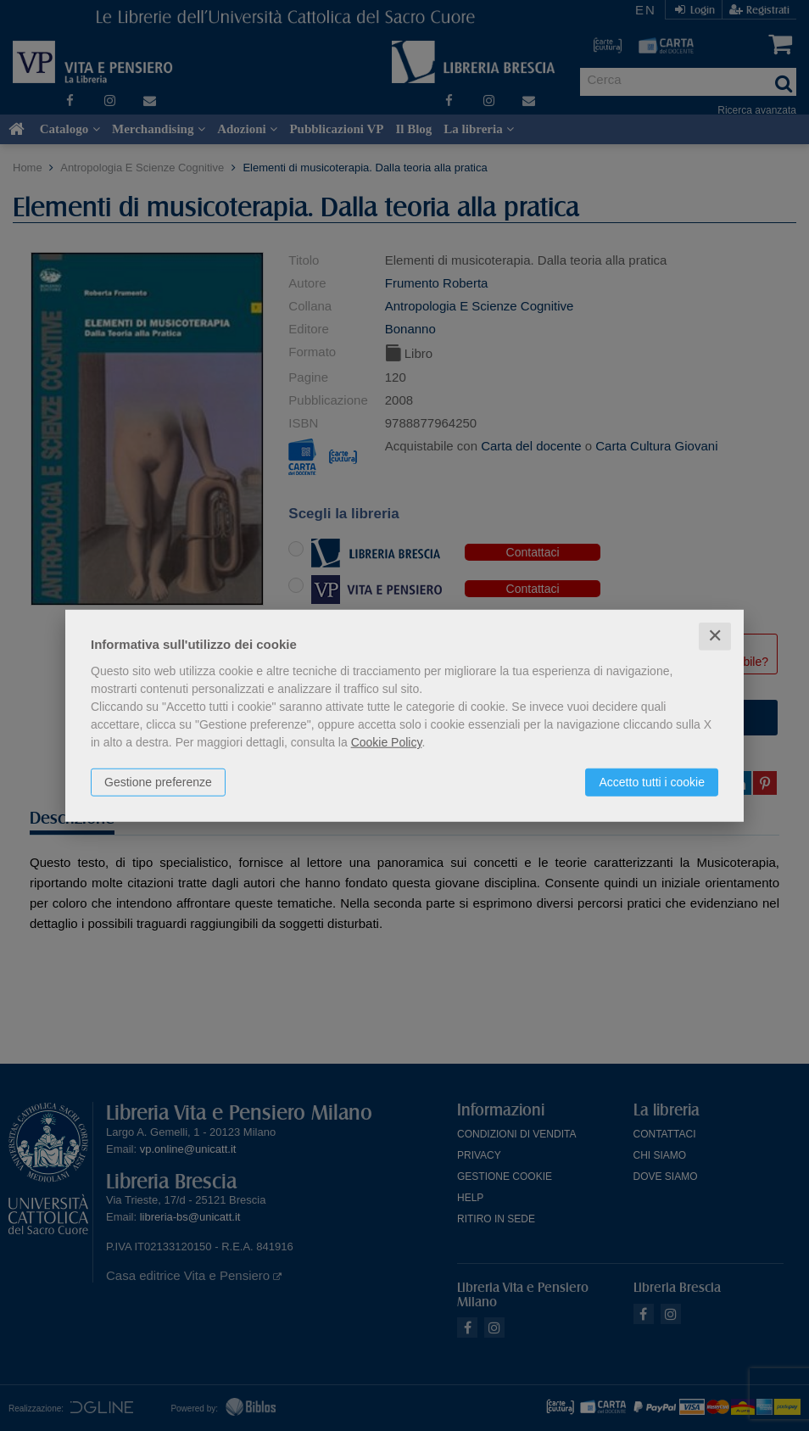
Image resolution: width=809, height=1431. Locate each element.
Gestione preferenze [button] (158, 782)
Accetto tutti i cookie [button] (652, 782)
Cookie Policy (386, 742)
